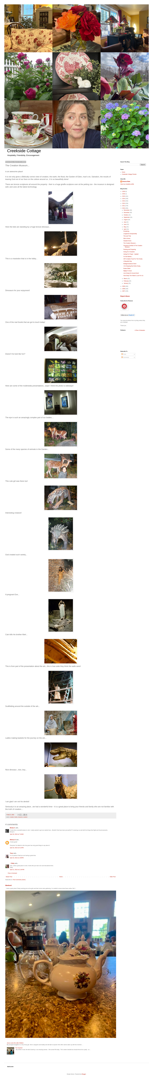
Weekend (8, 885)
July (125, 222)
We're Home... (127, 238)
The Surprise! (19, 1048)
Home (61, 876)
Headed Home (127, 241)
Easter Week (126, 268)
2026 (123, 191)
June (125, 224)
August (126, 219)
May (125, 227)
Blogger (84, 1074)
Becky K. (12, 828)
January (126, 283)
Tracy (11, 853)
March (125, 278)
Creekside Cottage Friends (129, 174)
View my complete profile (127, 184)
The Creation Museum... (130, 243)
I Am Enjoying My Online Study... (132, 266)
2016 (123, 194)
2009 (123, 286)
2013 (123, 201)
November (127, 212)
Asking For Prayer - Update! (131, 254)
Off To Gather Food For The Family (132, 259)
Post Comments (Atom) (19, 879)
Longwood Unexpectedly (130, 233)
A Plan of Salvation (140, 330)
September (127, 217)
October (126, 215)
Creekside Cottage (24, 151)
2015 (123, 196)
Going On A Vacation (129, 252)
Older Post (113, 876)
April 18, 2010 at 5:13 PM (17, 847)
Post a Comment (12, 873)
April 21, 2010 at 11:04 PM (17, 869)
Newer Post (9, 876)
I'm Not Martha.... (128, 256)
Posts (123, 354)
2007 (123, 291)
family (15, 817)
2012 (123, 203)
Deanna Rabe (126, 181)
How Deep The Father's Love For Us (133, 275)
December (127, 210)
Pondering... (126, 231)
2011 (123, 205)
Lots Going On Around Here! (131, 273)
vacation (25, 817)
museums (20, 817)
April (125, 229)
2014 (123, 198)
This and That (127, 236)
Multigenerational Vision (129, 263)
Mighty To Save (127, 271)
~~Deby (12, 863)
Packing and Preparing (129, 249)
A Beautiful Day (127, 261)
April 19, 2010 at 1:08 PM (17, 858)
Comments (125, 357)
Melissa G (13, 839)
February (126, 281)
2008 (123, 288)
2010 (123, 208)
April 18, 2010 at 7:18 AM (16, 834)
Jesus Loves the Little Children (15, 1043)
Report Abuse (125, 296)
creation (12, 817)
